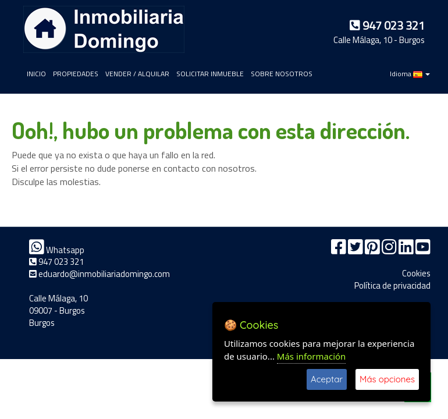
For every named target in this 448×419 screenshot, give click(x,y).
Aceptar (327, 379)
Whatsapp (56, 250)
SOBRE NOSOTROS (281, 73)
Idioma (410, 73)
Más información (311, 356)
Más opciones (387, 379)
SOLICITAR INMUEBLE (210, 73)
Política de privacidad (392, 285)
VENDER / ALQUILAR (137, 73)
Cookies (416, 273)
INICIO (36, 73)
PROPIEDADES (75, 73)
